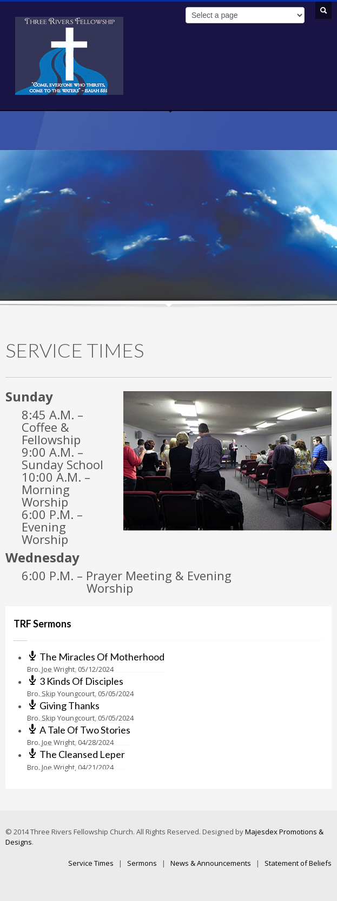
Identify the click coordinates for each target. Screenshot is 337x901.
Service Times (91, 863)
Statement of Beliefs (298, 863)
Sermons (142, 863)
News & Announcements (210, 863)
